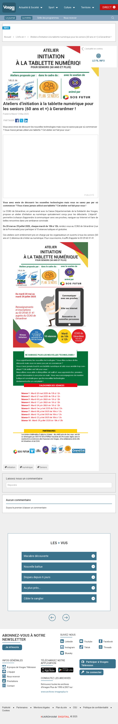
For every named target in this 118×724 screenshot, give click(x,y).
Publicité (6, 707)
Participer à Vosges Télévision (94, 663)
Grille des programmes (48, 18)
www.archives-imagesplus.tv (54, 692)
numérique (27, 467)
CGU (75, 707)
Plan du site (61, 707)
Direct (107, 7)
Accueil (7, 37)
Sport (53, 7)
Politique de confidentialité (95, 707)
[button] (52, 617)
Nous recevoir (70, 18)
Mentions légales (42, 707)
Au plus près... (32, 587)
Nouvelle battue (33, 566)
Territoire (87, 7)
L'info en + (21, 37)
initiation (11, 467)
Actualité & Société (31, 7)
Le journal (10, 18)
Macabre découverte (36, 556)
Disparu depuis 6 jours (37, 577)
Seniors (43, 467)
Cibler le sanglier (33, 598)
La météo (26, 18)
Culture (69, 7)
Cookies (6, 710)
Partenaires (22, 707)
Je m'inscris (12, 647)
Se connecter (91, 672)
